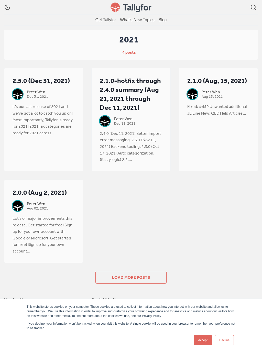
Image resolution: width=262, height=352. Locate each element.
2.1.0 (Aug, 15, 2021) (217, 80)
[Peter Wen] (18, 94)
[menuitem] (105, 20)
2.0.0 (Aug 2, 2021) (40, 192)
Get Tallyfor (105, 20)
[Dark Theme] (7, 7)
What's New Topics (137, 20)
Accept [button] (203, 340)
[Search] (253, 7)
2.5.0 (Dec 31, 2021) (41, 80)
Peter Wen (36, 91)
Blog (162, 20)
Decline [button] (224, 340)
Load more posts (131, 277)
